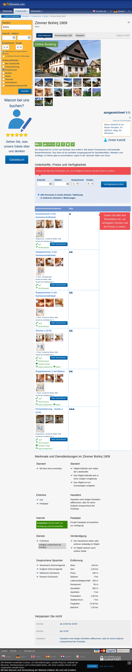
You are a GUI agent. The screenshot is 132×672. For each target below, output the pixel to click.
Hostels (7, 73)
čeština (8, 657)
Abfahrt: (58, 180)
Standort (80, 35)
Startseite (7, 11)
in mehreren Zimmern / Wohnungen (16, 56)
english (38, 657)
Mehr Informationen (59, 244)
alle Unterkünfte (11, 63)
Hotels (7, 76)
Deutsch (121, 11)
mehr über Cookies (106, 666)
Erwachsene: (77, 180)
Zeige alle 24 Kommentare (122, 120)
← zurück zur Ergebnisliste (11, 16)
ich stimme (92, 666)
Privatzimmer (10, 70)
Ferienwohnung (11, 67)
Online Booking (45, 44)
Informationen (44, 35)
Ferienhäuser (10, 82)
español (53, 657)
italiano (82, 657)
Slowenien (36, 11)
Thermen (8, 79)
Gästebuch (16, 159)
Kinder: (90, 180)
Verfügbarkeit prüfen (114, 184)
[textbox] (17, 27)
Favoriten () (101, 11)
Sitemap (13, 651)
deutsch (23, 657)
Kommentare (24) (63, 35)
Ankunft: (41, 180)
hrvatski (68, 657)
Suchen (25, 91)
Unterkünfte (21, 11)
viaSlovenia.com (16, 4)
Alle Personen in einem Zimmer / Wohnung (15, 53)
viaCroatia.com (29, 651)
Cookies (4, 651)
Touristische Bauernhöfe (15, 85)
